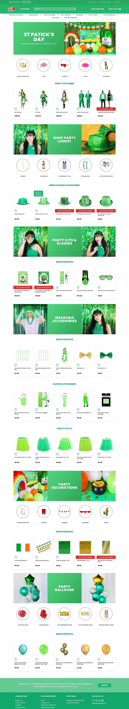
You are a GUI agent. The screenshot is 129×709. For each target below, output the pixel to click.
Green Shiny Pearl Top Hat (63, 214)
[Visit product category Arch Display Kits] (22, 513)
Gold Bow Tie (80, 368)
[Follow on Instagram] (25, 2)
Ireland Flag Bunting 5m (42, 560)
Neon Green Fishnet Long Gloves (63, 413)
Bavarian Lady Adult (61, 112)
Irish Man (37, 112)
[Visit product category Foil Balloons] (43, 615)
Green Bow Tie (102, 368)
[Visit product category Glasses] (64, 66)
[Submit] (74, 9)
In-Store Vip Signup (105, 2)
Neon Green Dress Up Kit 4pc (85, 290)
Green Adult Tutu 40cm (104, 457)
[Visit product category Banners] (64, 513)
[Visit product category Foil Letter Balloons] (85, 615)
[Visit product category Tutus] (85, 66)
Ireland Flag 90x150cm (21, 560)
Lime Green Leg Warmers (84, 413)
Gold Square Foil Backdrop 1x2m (105, 561)
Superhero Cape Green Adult (106, 112)
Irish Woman (18, 112)
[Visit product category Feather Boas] (85, 166)
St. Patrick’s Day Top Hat (84, 214)
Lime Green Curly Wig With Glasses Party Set (43, 291)
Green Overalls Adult (83, 112)
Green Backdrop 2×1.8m (62, 560)
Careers (18, 705)
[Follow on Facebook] (23, 2)
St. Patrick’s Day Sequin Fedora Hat (104, 214)
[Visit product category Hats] (43, 66)
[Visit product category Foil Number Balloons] (64, 615)
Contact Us (117, 2)
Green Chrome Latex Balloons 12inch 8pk (20, 663)
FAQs (43, 700)
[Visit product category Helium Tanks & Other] (106, 615)
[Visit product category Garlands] (85, 513)
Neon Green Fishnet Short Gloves (22, 413)
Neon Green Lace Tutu (62, 457)
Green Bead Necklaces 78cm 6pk (23, 368)
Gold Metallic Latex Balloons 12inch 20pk (106, 663)
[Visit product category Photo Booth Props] (106, 166)
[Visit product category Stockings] (106, 66)
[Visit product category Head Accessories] (22, 66)
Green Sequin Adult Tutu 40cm (42, 458)
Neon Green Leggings (41, 413)
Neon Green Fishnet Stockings (103, 413)
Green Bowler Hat (20, 214)
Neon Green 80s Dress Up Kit (64, 290)
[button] (114, 9)
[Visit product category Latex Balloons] (22, 615)
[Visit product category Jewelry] (22, 166)
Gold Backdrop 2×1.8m (83, 560)
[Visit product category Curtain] (43, 513)
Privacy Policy (20, 707)
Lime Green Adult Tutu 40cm (23, 457)
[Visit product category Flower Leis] (43, 166)
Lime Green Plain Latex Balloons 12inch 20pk (41, 663)
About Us (18, 700)
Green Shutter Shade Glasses (106, 290)
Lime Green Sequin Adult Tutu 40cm (84, 458)
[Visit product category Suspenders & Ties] (64, 166)
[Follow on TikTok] (27, 2)
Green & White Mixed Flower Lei (64, 368)
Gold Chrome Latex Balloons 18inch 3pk (64, 663)
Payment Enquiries (47, 707)
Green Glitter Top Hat (41, 214)
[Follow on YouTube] (29, 2)
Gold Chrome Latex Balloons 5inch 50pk (85, 663)
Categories (25, 9)
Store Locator (93, 2)
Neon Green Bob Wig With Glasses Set (22, 291)
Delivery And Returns (48, 705)
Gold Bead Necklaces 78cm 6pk (43, 368)
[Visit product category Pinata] (106, 513)
